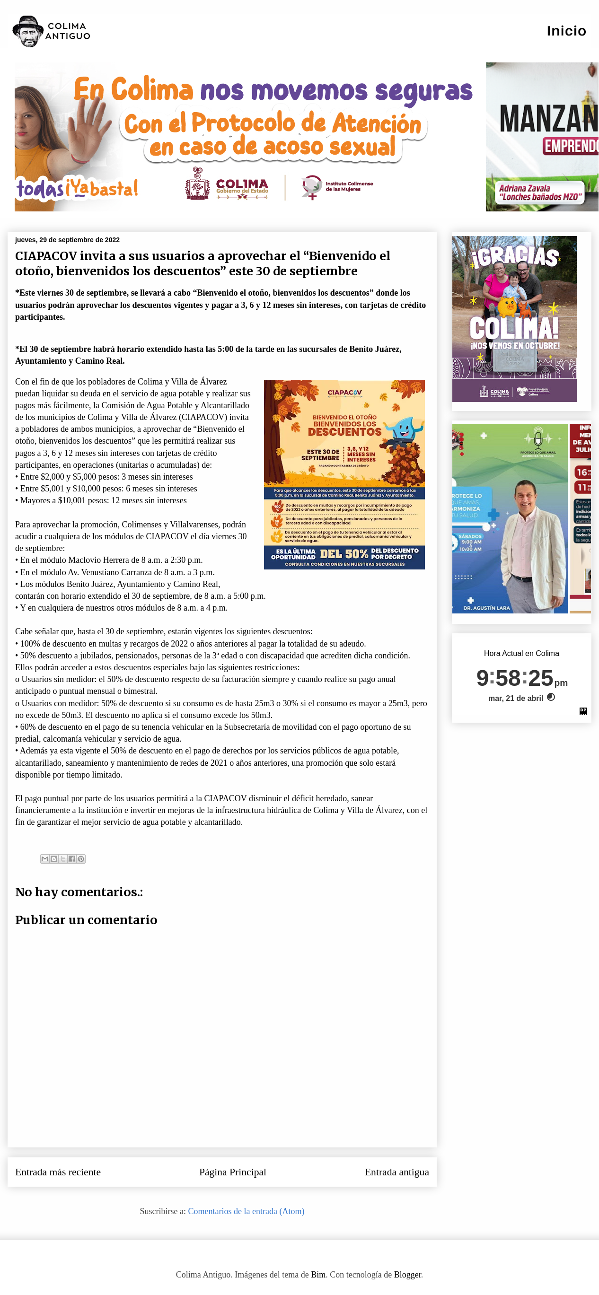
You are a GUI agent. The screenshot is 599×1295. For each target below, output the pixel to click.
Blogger (407, 1274)
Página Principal (232, 1172)
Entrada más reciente (58, 1172)
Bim (318, 1274)
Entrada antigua (397, 1172)
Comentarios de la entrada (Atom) (246, 1211)
